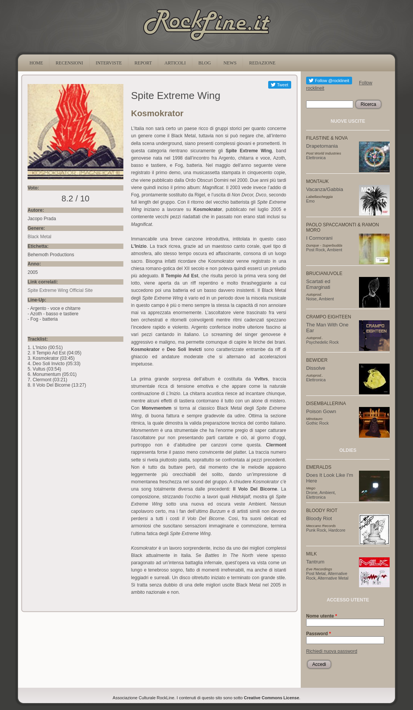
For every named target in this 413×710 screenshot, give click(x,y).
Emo (310, 201)
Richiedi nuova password (331, 651)
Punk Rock (316, 530)
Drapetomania (322, 146)
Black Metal (39, 236)
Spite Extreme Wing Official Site (60, 290)
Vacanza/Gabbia (324, 189)
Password (318, 633)
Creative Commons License (271, 697)
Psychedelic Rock (322, 342)
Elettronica (316, 157)
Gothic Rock (317, 423)
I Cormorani (319, 238)
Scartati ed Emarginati (318, 284)
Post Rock (315, 249)
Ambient (335, 249)
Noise (311, 299)
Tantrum (315, 562)
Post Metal (316, 573)
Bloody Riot (319, 518)
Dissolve (315, 368)
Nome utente (321, 616)
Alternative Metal (333, 578)
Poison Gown (321, 411)
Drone (311, 492)
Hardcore (336, 530)
